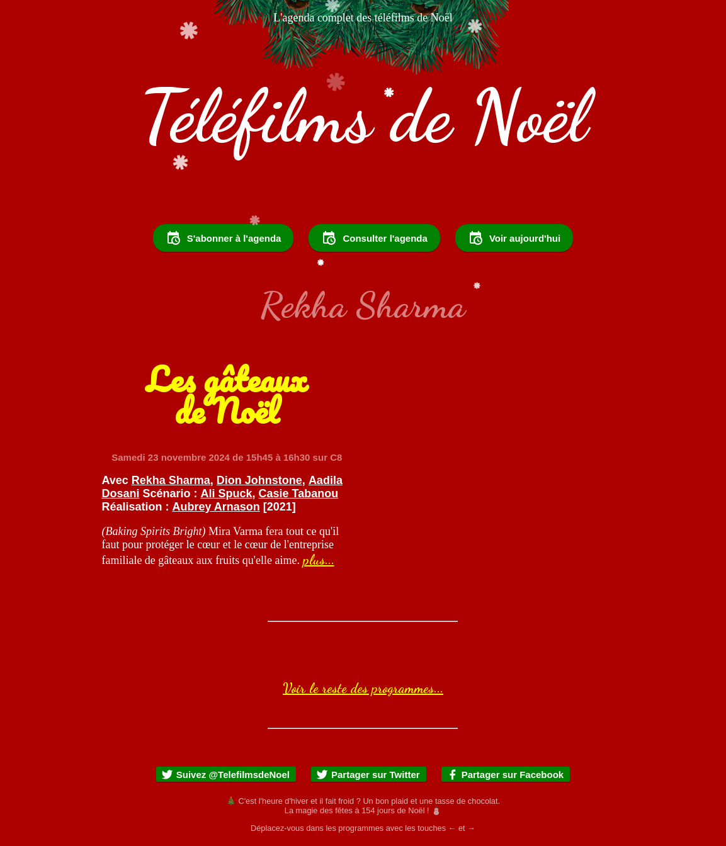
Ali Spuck (226, 493)
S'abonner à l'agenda (223, 237)
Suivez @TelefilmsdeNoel (225, 775)
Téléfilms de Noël (363, 116)
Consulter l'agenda (374, 237)
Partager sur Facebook (505, 775)
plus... (318, 559)
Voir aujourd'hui (514, 237)
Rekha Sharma (171, 480)
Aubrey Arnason (215, 506)
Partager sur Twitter (368, 775)
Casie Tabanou (299, 493)
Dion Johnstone (259, 480)
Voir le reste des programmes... (363, 688)
